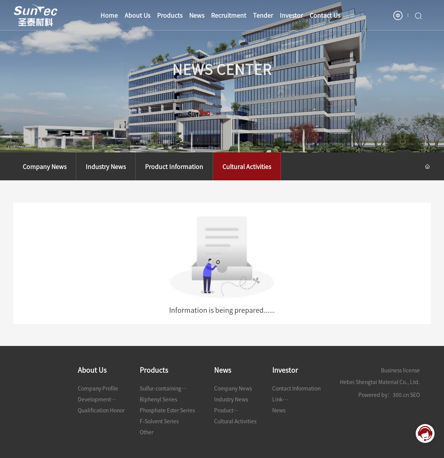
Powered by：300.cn (383, 394)
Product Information (174, 166)
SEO (415, 394)
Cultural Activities (246, 166)
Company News (44, 166)
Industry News (106, 166)
